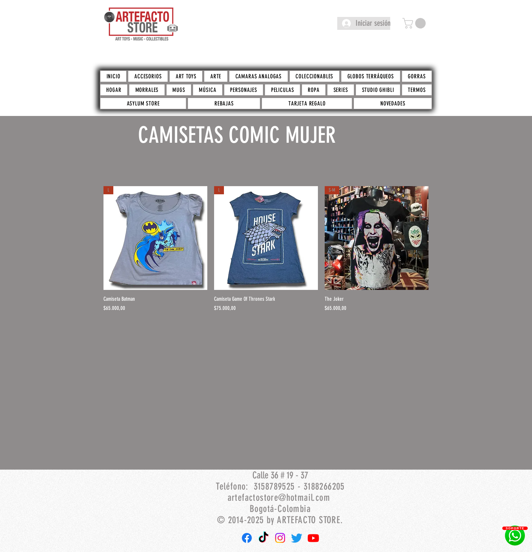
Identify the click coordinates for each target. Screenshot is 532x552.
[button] (415, 23)
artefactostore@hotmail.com (279, 497)
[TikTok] (263, 538)
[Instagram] (280, 538)
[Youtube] (313, 538)
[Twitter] (296, 538)
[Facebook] (246, 538)
